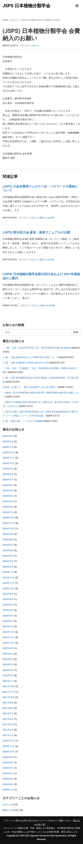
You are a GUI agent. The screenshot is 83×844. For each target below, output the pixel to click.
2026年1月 (8, 447)
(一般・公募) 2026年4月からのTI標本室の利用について (30, 357)
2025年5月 (8, 490)
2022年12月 (9, 632)
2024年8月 (8, 539)
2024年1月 (8, 572)
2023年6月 (8, 604)
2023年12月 (9, 577)
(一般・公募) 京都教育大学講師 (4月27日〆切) (26, 362)
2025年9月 (8, 468)
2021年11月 (9, 692)
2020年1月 (8, 789)
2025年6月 (8, 485)
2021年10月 (9, 697)
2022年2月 (8, 675)
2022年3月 (8, 670)
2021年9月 (8, 702)
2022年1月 (8, 681)
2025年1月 (8, 512)
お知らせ (14, 20)
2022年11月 (9, 637)
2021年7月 (8, 713)
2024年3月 (8, 561)
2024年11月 (9, 523)
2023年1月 (8, 626)
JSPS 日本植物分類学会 (26, 5)
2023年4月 (8, 610)
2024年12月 (9, 517)
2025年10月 (9, 463)
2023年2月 (8, 621)
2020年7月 (8, 768)
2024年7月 (8, 545)
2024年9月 (8, 534)
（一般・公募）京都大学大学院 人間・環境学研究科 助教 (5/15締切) (37, 348)
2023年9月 (8, 594)
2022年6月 (8, 659)
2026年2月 (8, 441)
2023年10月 (9, 588)
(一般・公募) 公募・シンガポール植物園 (23, 421)
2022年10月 (9, 643)
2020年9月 (8, 757)
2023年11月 (9, 583)
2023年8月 (8, 599)
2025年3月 (8, 501)
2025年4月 (8, 496)
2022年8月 (8, 653)
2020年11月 (9, 746)
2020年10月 (9, 751)
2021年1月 (8, 735)
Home (5, 20)
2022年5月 (8, 664)
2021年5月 (8, 724)
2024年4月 (8, 555)
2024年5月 (8, 550)
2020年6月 (8, 773)
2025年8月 (8, 474)
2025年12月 (9, 452)
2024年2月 (8, 566)
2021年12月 (9, 686)
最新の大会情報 (46, 217)
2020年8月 (8, 762)
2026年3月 (8, 436)
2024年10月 (9, 528)
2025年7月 (8, 479)
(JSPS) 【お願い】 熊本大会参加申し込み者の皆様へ (30, 387)
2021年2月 (8, 729)
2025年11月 (9, 457)
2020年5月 (8, 779)
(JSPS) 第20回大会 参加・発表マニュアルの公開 (36, 232)
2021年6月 (8, 719)
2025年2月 (8, 506)
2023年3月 (8, 615)
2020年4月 (8, 784)
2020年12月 (9, 740)
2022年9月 (8, 648)
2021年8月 (8, 708)
